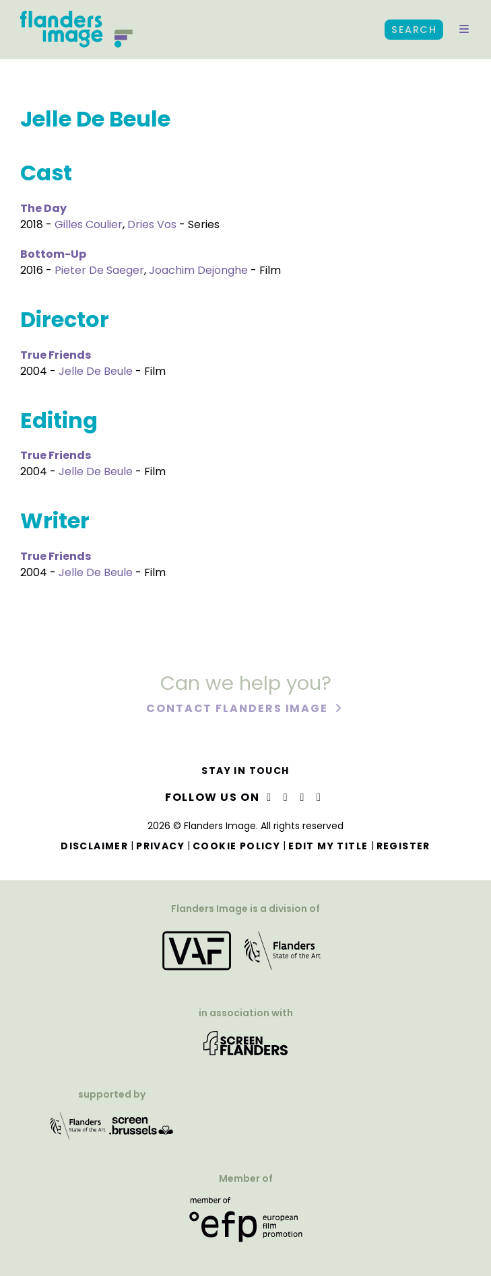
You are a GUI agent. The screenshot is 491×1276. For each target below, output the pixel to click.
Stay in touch (245, 770)
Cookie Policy (236, 846)
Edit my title (328, 846)
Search (413, 29)
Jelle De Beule (96, 371)
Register (403, 846)
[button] (464, 29)
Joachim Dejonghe (198, 270)
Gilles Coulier (89, 224)
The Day (43, 208)
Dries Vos (151, 224)
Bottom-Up (53, 254)
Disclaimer (94, 846)
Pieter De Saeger (99, 270)
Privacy (160, 846)
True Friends (55, 355)
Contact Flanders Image (238, 710)
